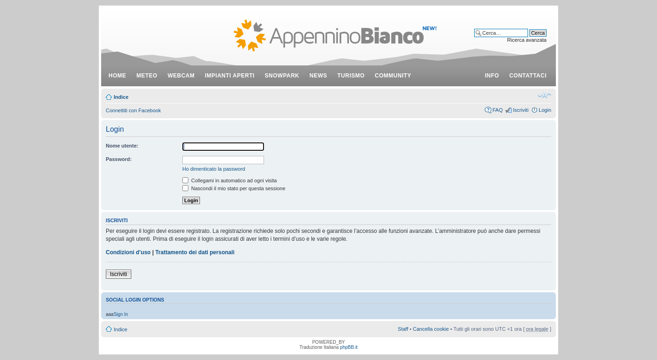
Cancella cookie (431, 329)
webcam (180, 75)
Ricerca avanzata (527, 40)
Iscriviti (520, 110)
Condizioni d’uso (128, 252)
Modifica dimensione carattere (544, 95)
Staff (403, 329)
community (393, 75)
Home (117, 75)
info (492, 75)
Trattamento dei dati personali (195, 252)
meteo (146, 75)
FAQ (497, 110)
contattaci (528, 75)
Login (545, 110)
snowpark (282, 75)
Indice (121, 97)
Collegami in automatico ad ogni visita (229, 180)
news (318, 75)
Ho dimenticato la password (213, 169)
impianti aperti (230, 75)
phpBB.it (349, 347)
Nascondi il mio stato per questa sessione (233, 188)
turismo (351, 75)
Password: (119, 159)
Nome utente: (122, 145)
